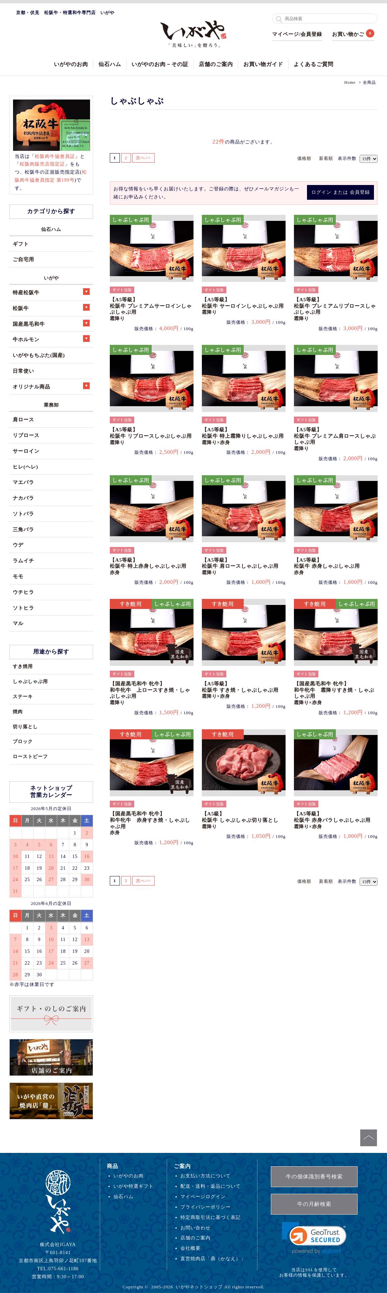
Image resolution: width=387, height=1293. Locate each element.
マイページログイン (203, 1196)
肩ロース (23, 419)
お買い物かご (348, 34)
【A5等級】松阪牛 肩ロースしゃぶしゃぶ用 (240, 566)
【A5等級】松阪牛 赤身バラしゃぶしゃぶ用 (332, 820)
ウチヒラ (23, 592)
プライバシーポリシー (205, 1207)
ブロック (23, 741)
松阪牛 (51, 307)
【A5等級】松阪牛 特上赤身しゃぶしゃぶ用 (148, 566)
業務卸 (51, 405)
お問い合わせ (195, 1227)
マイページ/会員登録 (297, 34)
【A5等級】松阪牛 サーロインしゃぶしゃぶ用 (243, 306)
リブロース (26, 435)
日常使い (23, 371)
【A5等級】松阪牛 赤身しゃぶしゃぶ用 (327, 566)
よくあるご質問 (313, 64)
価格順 (304, 158)
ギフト (21, 244)
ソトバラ (23, 513)
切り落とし (25, 726)
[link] (314, 1238)
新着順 (326, 158)
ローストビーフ (30, 756)
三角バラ (23, 529)
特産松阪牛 (51, 291)
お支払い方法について (205, 1175)
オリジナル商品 (51, 385)
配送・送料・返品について (210, 1186)
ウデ (18, 545)
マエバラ (23, 482)
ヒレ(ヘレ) (25, 467)
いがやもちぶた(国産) (39, 355)
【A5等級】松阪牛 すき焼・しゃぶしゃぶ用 (240, 690)
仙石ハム (109, 64)
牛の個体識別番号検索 (314, 1176)
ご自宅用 (23, 259)
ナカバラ (23, 498)
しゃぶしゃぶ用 (30, 681)
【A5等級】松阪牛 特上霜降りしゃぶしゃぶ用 (243, 436)
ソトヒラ (23, 608)
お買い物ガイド (263, 64)
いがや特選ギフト (133, 1186)
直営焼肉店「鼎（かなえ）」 (213, 1258)
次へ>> (143, 157)
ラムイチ (23, 560)
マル (18, 623)
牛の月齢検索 (314, 1204)
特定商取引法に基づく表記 (210, 1217)
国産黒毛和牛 (51, 323)
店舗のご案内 (216, 64)
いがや (51, 278)
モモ (18, 576)
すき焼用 (23, 666)
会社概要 (190, 1248)
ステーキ (23, 696)
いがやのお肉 (71, 64)
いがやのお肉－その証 (160, 64)
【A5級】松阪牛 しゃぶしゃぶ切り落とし (240, 820)
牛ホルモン (51, 338)
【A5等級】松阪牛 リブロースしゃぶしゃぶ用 (151, 436)
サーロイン (26, 451)
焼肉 (18, 711)
